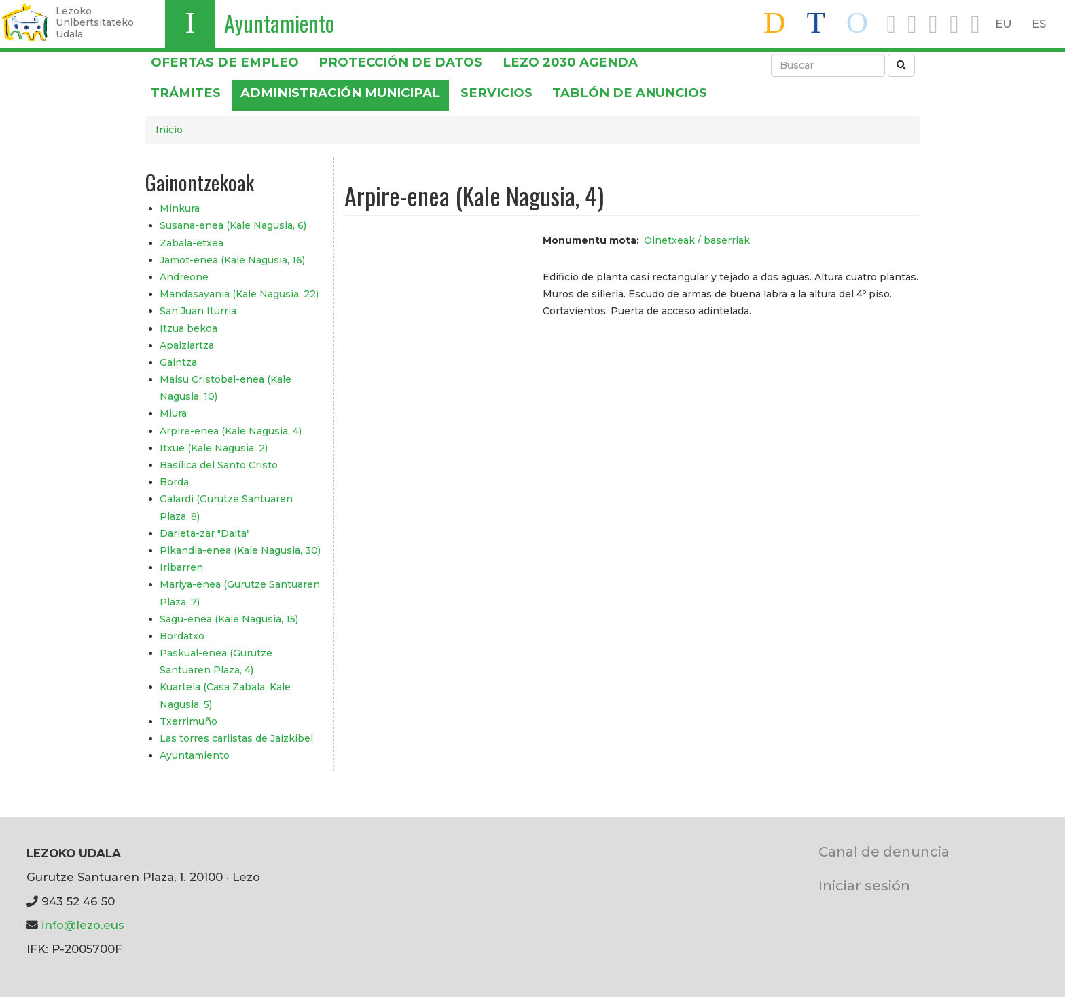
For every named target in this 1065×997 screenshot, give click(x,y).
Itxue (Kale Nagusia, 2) (214, 448)
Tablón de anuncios (629, 92)
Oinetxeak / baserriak (697, 240)
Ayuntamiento (279, 23)
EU (1003, 24)
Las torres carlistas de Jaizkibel (236, 738)
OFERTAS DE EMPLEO (225, 62)
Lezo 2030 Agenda (570, 62)
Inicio (169, 130)
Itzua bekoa (188, 328)
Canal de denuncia (884, 851)
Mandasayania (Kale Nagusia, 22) (239, 294)
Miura (173, 413)
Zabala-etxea (191, 243)
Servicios (496, 92)
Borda (174, 482)
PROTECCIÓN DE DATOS (400, 62)
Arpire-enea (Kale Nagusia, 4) (231, 431)
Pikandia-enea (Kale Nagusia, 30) (240, 550)
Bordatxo (182, 636)
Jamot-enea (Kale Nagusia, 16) (232, 260)
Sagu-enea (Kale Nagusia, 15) (229, 619)
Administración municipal (340, 92)
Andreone (184, 277)
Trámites (186, 92)
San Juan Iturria (198, 311)
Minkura (180, 208)
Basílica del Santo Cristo (219, 465)
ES (1039, 24)
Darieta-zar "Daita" (205, 533)
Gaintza (178, 362)
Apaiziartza (187, 345)
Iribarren (181, 567)
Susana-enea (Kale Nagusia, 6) (233, 225)
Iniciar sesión (864, 885)
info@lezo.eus (82, 925)
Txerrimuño (188, 721)
